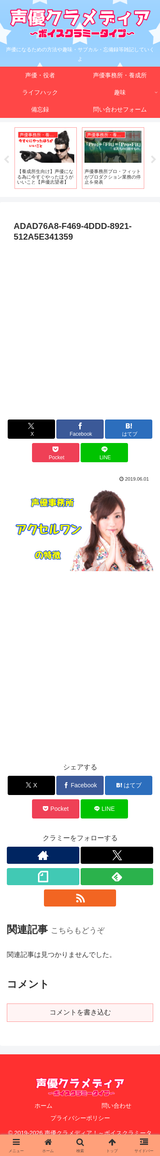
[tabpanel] (46, 158)
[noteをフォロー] (43, 876)
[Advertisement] (80, 330)
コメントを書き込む (80, 1012)
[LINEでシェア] (104, 452)
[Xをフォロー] (117, 855)
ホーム (43, 1105)
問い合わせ (116, 1105)
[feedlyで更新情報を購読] (117, 876)
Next (153, 160)
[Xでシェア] (31, 429)
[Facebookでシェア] (80, 429)
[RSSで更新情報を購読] (80, 898)
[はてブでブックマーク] (128, 429)
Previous (6, 160)
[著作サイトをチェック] (43, 855)
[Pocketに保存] (55, 452)
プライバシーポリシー (80, 1118)
